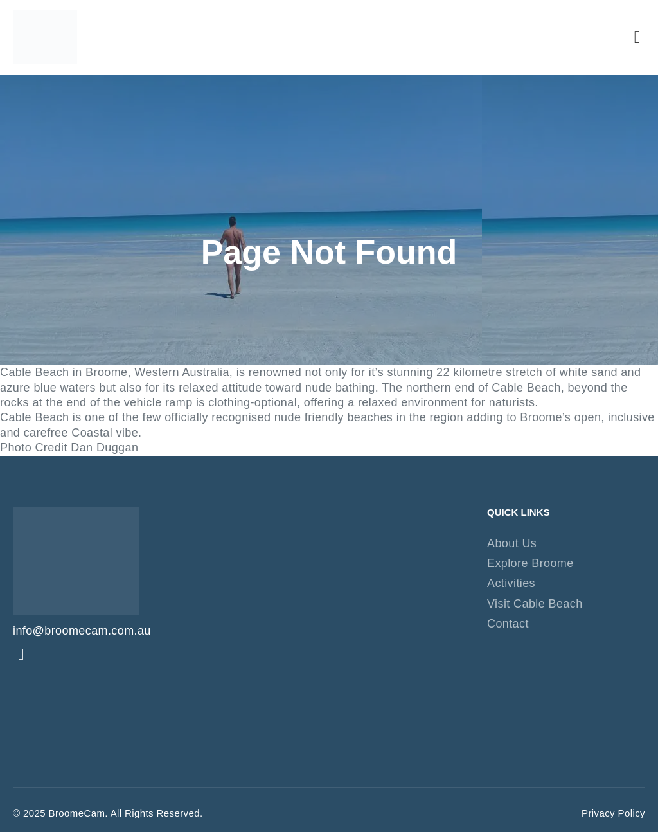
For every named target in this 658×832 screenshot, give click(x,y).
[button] (637, 37)
